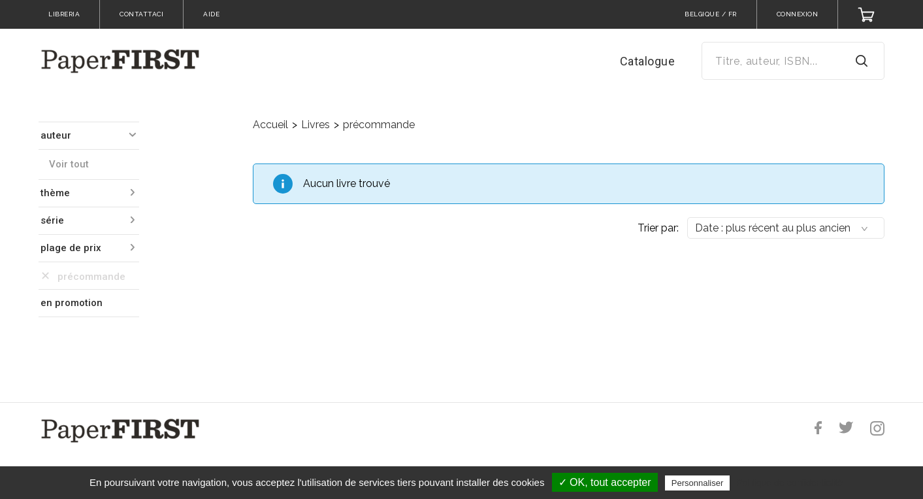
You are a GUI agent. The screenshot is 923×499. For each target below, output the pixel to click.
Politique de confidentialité (789, 482)
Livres (315, 124)
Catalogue (647, 61)
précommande (379, 124)
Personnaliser (698, 483)
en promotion (71, 303)
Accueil (270, 124)
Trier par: (658, 228)
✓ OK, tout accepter (605, 482)
